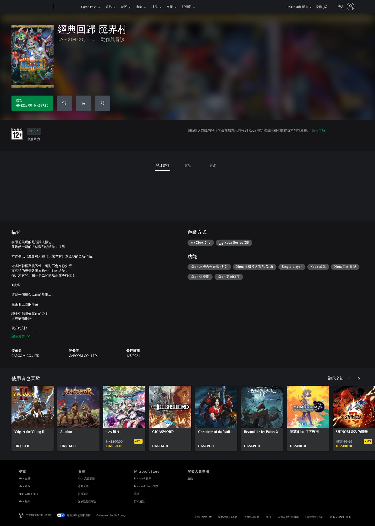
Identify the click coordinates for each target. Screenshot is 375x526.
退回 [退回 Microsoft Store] (136, 493)
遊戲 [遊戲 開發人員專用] (190, 478)
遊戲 (108, 7)
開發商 (186, 7)
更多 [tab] (213, 165)
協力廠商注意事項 (288, 516)
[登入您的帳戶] (345, 6)
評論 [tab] (188, 165)
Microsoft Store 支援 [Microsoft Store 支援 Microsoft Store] (146, 486)
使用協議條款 (251, 516)
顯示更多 (20, 336)
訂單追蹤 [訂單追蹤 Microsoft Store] (139, 501)
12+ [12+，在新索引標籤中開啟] (34, 131)
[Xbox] (66, 6)
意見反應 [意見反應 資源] (83, 486)
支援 (170, 7)
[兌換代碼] (102, 103)
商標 (268, 516)
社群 (154, 7)
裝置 (124, 7)
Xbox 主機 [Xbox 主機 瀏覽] (24, 478)
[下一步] (359, 378)
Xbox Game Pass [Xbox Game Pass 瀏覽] (28, 493)
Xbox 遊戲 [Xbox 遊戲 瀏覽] (24, 486)
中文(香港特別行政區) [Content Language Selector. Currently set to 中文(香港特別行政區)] (38, 514)
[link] (32, 418)
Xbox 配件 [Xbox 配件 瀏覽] (24, 501)
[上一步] (349, 378)
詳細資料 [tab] (162, 165)
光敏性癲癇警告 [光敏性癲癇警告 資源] (87, 501)
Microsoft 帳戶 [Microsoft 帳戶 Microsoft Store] (142, 478)
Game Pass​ (88, 7)
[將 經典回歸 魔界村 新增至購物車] (83, 103)
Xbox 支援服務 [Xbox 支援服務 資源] (86, 478)
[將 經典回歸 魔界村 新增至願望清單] (64, 103)
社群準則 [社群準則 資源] (83, 493)
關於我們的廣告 (314, 516)
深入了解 (318, 130)
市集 (139, 7)
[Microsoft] (35, 6)
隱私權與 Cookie (227, 516)
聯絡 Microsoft (203, 516)
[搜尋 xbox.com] (321, 6)
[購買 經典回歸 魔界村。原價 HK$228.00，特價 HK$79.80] (32, 103)
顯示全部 (335, 378)
